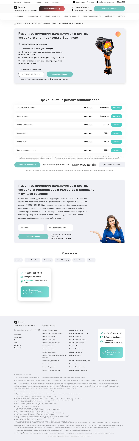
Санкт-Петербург (33, 260)
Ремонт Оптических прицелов (79, 360)
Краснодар (48, 260)
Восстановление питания (27, 150)
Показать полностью (27, 165)
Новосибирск (80, 260)
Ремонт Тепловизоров (77, 367)
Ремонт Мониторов (49, 349)
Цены (46, 2)
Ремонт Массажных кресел (78, 370)
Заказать (116, 108)
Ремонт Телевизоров (49, 330)
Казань (92, 260)
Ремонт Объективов (49, 345)
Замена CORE (22, 133)
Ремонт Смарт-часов (76, 342)
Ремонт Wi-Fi (22, 142)
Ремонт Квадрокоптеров (50, 360)
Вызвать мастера (109, 9)
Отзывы (39, 2)
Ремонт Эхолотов (75, 355)
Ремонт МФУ (73, 345)
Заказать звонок (30, 236)
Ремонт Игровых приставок (51, 370)
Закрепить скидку (59, 74)
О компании (28, 2)
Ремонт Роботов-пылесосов (52, 333)
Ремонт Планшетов (76, 349)
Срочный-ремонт (52, 9)
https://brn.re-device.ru (27, 432)
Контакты (55, 2)
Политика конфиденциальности (57, 436)
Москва (18, 260)
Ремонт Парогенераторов (51, 342)
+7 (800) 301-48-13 (81, 7)
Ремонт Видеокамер (49, 352)
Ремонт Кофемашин (76, 330)
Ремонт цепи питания (25, 125)
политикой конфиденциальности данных (54, 79)
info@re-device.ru (31, 276)
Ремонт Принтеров (48, 339)
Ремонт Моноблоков (49, 363)
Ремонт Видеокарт (48, 367)
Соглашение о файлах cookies (82, 436)
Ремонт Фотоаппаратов (77, 339)
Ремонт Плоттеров (75, 352)
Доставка (17, 2)
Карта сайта (18, 347)
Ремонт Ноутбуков (48, 336)
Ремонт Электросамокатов (78, 333)
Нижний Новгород (64, 260)
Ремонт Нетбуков (75, 336)
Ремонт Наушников (76, 363)
